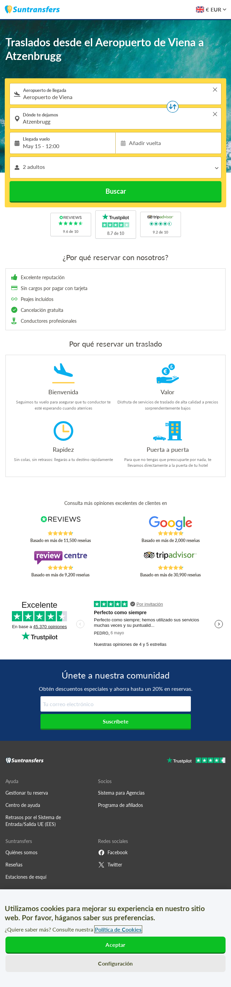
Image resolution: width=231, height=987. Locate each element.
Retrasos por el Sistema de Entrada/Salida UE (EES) (33, 820)
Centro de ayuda (22, 805)
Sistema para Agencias (121, 793)
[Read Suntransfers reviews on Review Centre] (61, 558)
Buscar (115, 191)
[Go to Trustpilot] (196, 761)
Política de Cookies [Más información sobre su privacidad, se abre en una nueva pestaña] (118, 929)
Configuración (115, 963)
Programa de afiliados (120, 805)
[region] (115, 938)
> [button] (215, 89)
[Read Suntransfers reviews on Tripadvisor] (170, 558)
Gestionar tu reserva (26, 793)
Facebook (113, 852)
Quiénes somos (21, 852)
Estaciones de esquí (25, 877)
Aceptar (115, 944)
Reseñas (13, 864)
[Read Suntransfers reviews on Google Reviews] (170, 523)
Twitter (110, 864)
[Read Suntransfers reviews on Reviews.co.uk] (61, 523)
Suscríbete (116, 721)
